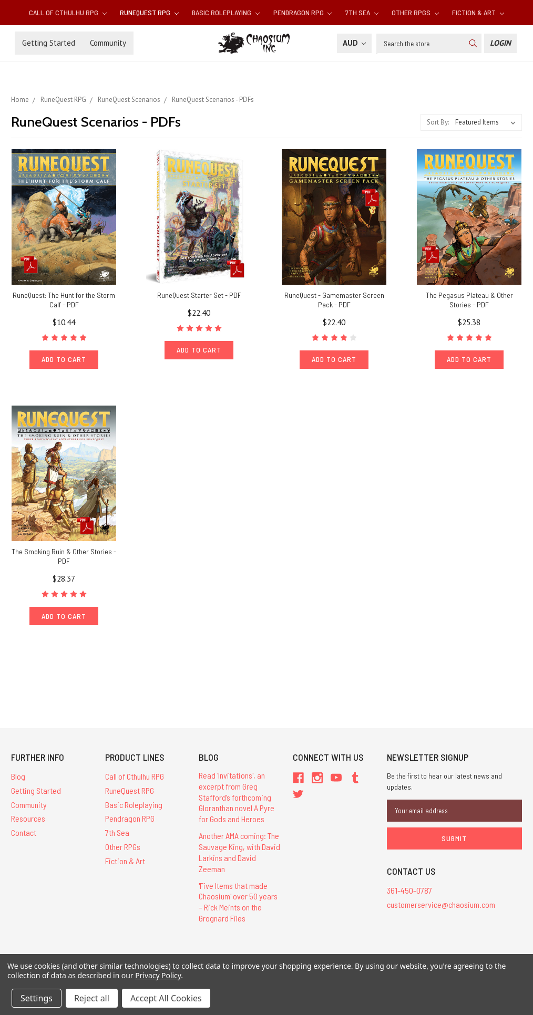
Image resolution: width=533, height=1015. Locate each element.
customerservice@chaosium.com (441, 904)
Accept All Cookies (166, 998)
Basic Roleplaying (226, 12)
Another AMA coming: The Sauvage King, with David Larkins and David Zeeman (239, 852)
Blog (18, 776)
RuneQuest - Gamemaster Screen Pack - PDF (334, 300)
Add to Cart (64, 359)
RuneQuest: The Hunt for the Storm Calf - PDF (64, 300)
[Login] (500, 43)
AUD (354, 43)
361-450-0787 (409, 890)
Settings (36, 998)
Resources (28, 818)
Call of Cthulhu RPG (68, 12)
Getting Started (48, 43)
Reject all (91, 998)
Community (108, 43)
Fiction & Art (478, 12)
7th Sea (361, 12)
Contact (23, 832)
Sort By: (438, 122)
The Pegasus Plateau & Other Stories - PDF (469, 300)
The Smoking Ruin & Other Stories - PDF (64, 556)
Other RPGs (415, 12)
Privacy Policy (158, 975)
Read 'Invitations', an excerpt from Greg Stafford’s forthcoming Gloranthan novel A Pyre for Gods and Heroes (236, 797)
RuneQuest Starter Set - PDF (199, 295)
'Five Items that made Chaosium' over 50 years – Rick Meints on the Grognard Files (238, 902)
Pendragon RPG (302, 12)
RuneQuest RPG (149, 12)
